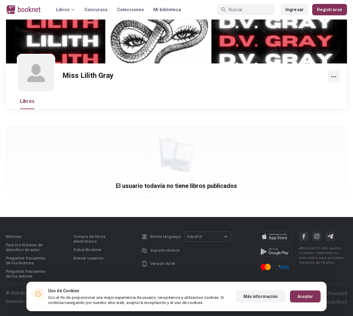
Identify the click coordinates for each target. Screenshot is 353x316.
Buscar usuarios (88, 258)
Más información (260, 297)
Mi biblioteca (167, 9)
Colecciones (130, 9)
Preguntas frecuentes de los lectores (25, 260)
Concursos (95, 9)
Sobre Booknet (87, 249)
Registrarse (329, 9)
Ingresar (294, 9)
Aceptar (305, 297)
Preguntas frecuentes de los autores (25, 273)
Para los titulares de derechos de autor (24, 247)
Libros (27, 101)
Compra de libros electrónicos (89, 239)
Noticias (13, 236)
